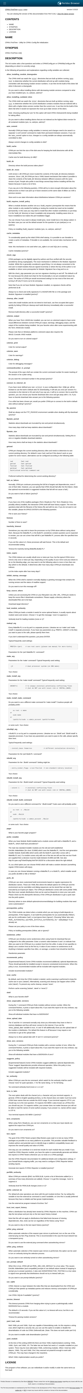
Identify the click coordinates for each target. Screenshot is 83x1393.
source (20, 9)
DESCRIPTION (14, 29)
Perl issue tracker (74, 1387)
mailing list (18, 1390)
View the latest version (65, 14)
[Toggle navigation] (4, 3)
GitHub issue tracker (56, 1381)
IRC (25, 1390)
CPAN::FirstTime (11, 9)
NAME (11, 24)
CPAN (25, 9)
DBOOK (30, 1381)
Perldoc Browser (69, 3)
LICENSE (12, 32)
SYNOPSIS (13, 27)
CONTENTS (12, 19)
